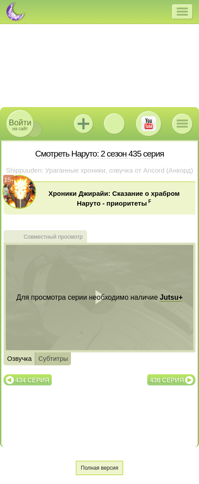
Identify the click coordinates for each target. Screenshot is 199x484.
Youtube (148, 123)
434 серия (32, 380)
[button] (182, 11)
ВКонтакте (114, 123)
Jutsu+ (83, 123)
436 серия (167, 380)
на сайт (20, 124)
